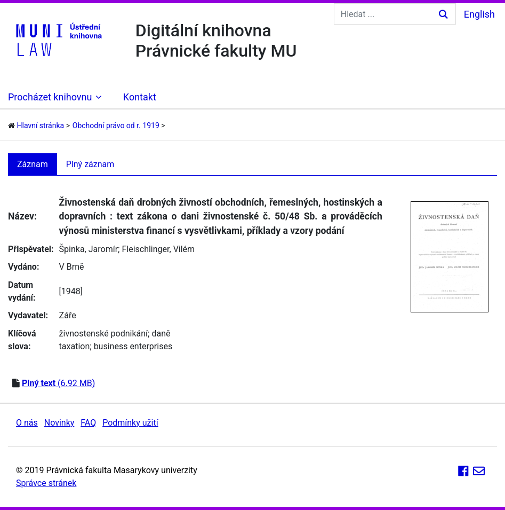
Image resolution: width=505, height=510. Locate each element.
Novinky (59, 423)
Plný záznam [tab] (90, 164)
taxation (74, 346)
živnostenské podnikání (103, 333)
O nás (27, 423)
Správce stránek (46, 483)
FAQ (88, 423)
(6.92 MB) (58, 383)
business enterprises (133, 346)
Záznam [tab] (32, 164)
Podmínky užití (130, 423)
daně (160, 333)
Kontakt (139, 97)
